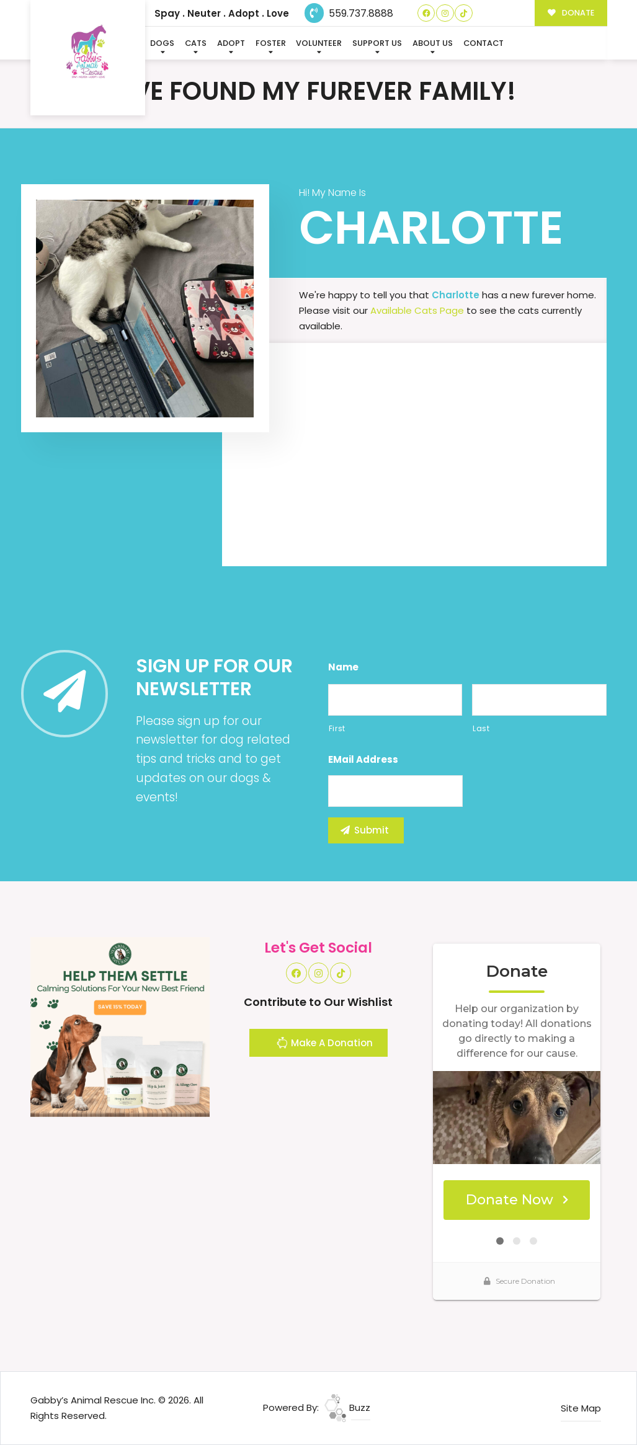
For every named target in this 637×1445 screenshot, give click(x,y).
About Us (432, 43)
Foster (271, 43)
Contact (483, 43)
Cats (196, 43)
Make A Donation (324, 1044)
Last (481, 728)
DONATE (571, 12)
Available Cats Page (417, 310)
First (337, 728)
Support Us (377, 43)
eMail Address (363, 760)
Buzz (347, 1407)
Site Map (581, 1408)
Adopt (231, 43)
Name (343, 667)
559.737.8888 (349, 13)
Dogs (162, 43)
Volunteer (319, 43)
